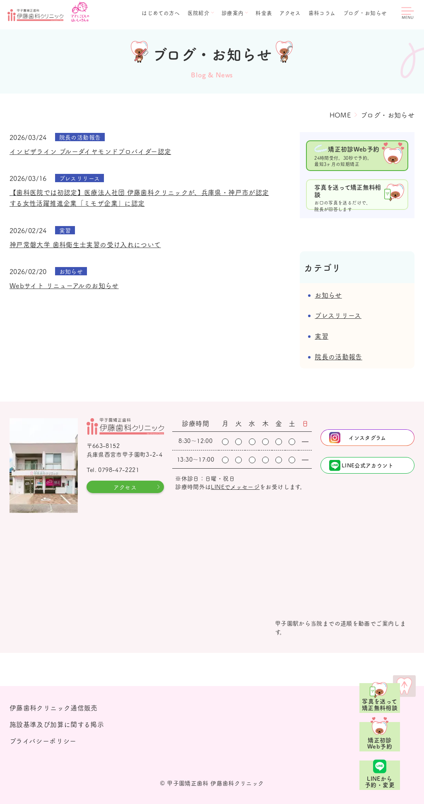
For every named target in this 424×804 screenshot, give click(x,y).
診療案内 (233, 13)
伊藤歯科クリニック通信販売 (54, 707)
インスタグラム (367, 437)
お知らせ (328, 294)
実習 (321, 335)
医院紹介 (199, 13)
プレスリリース (338, 315)
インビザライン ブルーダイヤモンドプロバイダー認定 (90, 151)
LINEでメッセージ (235, 486)
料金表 (263, 13)
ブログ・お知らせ (365, 13)
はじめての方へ (161, 13)
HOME (340, 114)
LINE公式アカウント (367, 465)
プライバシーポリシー (43, 740)
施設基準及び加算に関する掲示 (57, 724)
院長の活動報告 (338, 356)
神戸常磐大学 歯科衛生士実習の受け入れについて (85, 244)
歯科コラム (322, 13)
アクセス (290, 13)
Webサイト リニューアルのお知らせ (64, 285)
